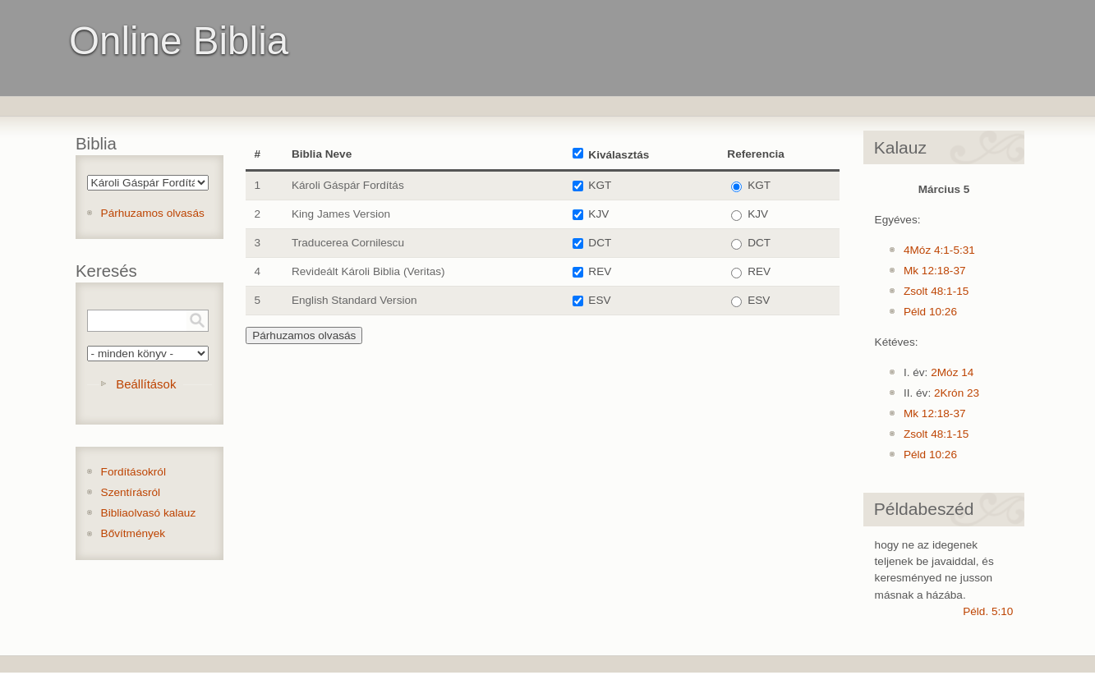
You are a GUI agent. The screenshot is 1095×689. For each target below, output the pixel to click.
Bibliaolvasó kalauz (148, 513)
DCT (599, 243)
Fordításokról (133, 472)
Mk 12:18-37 (935, 270)
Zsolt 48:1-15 (936, 291)
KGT (599, 185)
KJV (598, 214)
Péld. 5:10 (988, 611)
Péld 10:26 (930, 311)
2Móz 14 (952, 372)
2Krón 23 (956, 393)
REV (599, 271)
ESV (599, 300)
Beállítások (146, 384)
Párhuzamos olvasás (153, 213)
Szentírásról (131, 492)
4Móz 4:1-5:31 (939, 250)
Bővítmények (133, 533)
